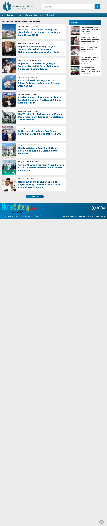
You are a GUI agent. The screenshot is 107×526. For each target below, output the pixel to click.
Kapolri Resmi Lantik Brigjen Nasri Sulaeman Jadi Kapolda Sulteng (90, 39)
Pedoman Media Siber (78, 216)
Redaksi (66, 216)
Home (3, 15)
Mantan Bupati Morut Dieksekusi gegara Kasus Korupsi (89, 59)
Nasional (10, 15)
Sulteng (19, 15)
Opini (36, 15)
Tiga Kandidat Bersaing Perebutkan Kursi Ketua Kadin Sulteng (90, 29)
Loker (42, 15)
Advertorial (50, 15)
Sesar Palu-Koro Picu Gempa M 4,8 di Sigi (89, 48)
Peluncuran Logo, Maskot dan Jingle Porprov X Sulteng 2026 (90, 69)
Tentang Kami (100, 216)
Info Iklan (90, 216)
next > (35, 196)
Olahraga (28, 15)
